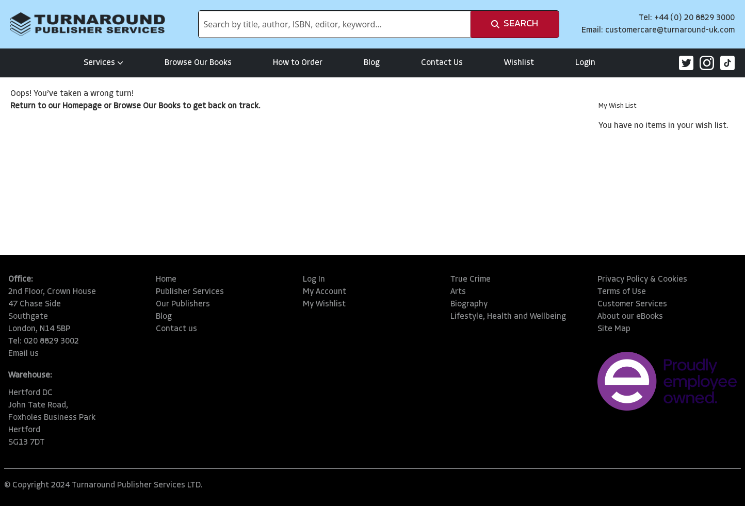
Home (166, 279)
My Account (324, 292)
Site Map (613, 329)
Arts (458, 292)
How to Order (297, 63)
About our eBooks (630, 317)
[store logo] (87, 24)
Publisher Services (190, 292)
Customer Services (632, 304)
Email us (23, 354)
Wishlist (519, 63)
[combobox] (335, 24)
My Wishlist (324, 304)
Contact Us (442, 63)
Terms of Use (621, 292)
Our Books (162, 106)
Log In (314, 279)
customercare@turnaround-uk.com (670, 30)
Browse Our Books (198, 63)
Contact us (176, 329)
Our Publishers (183, 304)
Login (585, 63)
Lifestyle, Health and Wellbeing (508, 317)
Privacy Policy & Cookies (642, 279)
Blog (372, 63)
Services (103, 63)
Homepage (82, 106)
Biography (469, 304)
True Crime (470, 279)
